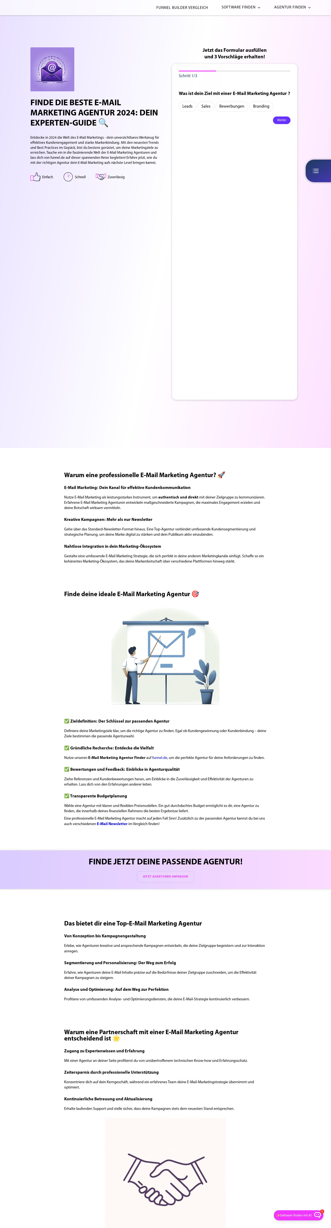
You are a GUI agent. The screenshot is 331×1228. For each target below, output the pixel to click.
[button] (239, 7)
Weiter (281, 120)
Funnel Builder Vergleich (182, 8)
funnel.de (159, 758)
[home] (33, 8)
